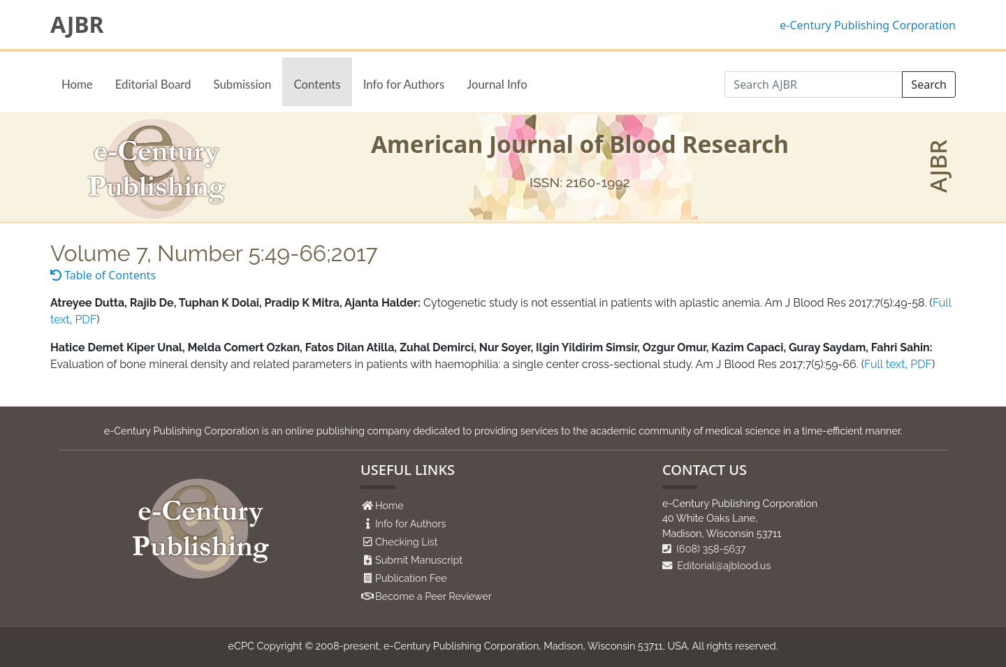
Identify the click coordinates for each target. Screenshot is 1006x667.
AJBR (77, 24)
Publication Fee (411, 578)
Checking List (406, 542)
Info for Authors (404, 84)
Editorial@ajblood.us (716, 565)
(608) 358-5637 (704, 549)
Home (77, 84)
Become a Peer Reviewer (433, 596)
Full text (884, 364)
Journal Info (497, 84)
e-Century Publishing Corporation (868, 25)
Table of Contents (103, 275)
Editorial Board (153, 84)
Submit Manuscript (418, 560)
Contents (316, 84)
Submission (242, 84)
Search (929, 84)
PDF (85, 319)
